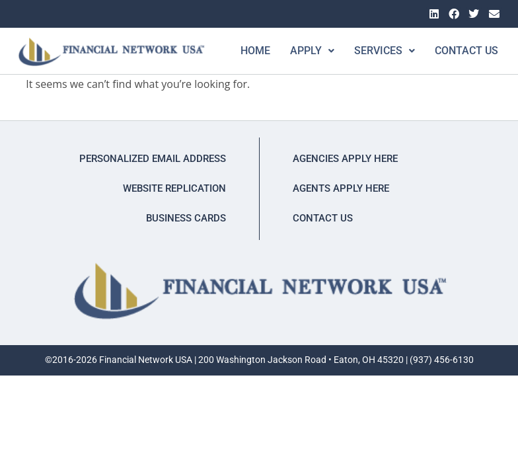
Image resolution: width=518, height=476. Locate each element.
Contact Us (455, 50)
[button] (301, 51)
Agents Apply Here (341, 188)
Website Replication (174, 188)
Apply (301, 50)
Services (373, 50)
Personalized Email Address (152, 159)
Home (244, 50)
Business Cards (186, 218)
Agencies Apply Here (345, 159)
